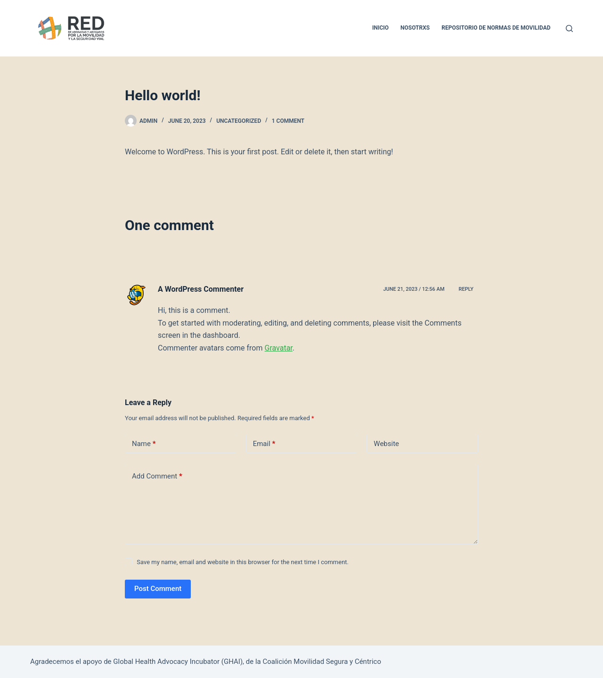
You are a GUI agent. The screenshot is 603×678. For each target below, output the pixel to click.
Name (144, 444)
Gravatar (278, 347)
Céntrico (368, 661)
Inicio (380, 27)
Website (386, 443)
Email (264, 444)
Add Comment (157, 476)
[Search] (569, 28)
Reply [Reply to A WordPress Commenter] (466, 289)
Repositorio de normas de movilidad (495, 27)
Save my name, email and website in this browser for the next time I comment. (243, 562)
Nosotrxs (415, 27)
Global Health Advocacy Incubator (166, 661)
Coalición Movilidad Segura (305, 661)
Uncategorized (238, 121)
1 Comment (288, 121)
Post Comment (157, 588)
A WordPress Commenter (201, 289)
